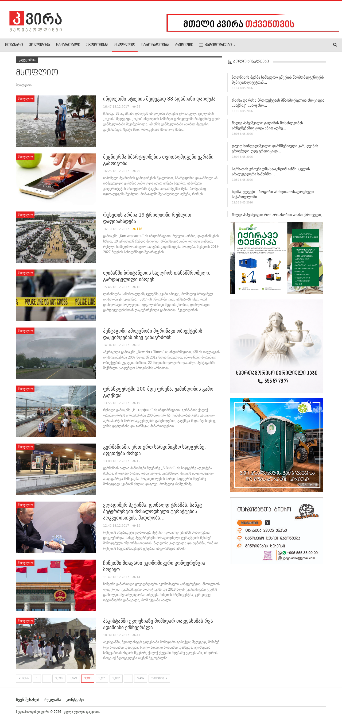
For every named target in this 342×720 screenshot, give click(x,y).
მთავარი (14, 45)
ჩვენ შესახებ (27, 699)
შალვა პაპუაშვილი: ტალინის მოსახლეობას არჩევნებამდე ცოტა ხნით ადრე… (267, 125)
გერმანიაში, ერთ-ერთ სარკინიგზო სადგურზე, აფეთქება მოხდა (154, 450)
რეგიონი (184, 45)
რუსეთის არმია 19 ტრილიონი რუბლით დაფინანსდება (147, 218)
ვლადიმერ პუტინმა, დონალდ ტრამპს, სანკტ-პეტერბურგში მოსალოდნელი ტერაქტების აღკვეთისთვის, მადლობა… (153, 511)
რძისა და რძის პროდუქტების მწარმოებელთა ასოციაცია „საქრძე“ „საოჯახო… (278, 102)
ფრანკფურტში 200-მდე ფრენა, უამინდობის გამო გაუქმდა (158, 392)
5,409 (140, 678)
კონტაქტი (75, 699)
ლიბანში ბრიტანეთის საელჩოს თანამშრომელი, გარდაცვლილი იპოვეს (156, 276)
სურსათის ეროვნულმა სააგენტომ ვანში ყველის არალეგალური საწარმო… (271, 171)
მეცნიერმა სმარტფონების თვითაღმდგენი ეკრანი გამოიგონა (158, 160)
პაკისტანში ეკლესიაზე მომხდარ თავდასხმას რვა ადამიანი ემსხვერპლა (158, 624)
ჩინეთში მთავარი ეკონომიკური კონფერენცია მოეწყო (154, 566)
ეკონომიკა (97, 45)
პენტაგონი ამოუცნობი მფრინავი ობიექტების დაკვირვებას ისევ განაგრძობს (152, 334)
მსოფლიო (124, 45)
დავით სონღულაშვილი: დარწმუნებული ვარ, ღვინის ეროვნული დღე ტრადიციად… (275, 148)
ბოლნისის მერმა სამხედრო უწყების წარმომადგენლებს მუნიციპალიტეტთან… (278, 79)
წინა (24, 678)
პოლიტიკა (39, 45)
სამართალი (68, 45)
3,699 (73, 678)
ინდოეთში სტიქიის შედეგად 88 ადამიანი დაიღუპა (159, 99)
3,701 (102, 678)
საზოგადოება (155, 45)
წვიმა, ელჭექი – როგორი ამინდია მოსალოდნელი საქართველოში (273, 194)
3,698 (59, 678)
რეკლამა (52, 699)
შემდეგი (159, 678)
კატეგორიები (215, 45)
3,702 (116, 678)
